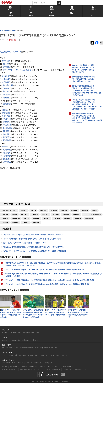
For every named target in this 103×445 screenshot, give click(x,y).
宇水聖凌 (8, 133)
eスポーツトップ (35, 416)
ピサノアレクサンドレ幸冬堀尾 (18, 75)
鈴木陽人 (8, 142)
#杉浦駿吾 (48, 226)
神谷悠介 (8, 130)
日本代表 (4, 394)
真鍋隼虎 (8, 157)
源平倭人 (8, 170)
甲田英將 (8, 127)
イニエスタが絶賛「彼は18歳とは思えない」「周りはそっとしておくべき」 (34, 257)
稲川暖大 (8, 105)
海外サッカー (29, 394)
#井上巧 (48, 230)
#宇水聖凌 (48, 234)
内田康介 (8, 164)
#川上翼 (34, 218)
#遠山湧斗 (28, 238)
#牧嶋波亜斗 (7, 238)
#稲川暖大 (16, 234)
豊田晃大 (7, 154)
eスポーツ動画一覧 (61, 416)
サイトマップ (33, 428)
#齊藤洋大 (6, 222)
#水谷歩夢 (55, 218)
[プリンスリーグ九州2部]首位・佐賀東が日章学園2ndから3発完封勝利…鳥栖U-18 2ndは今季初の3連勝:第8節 (34, 320)
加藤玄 (6, 118)
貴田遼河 (8, 167)
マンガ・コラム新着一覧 (9, 416)
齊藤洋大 (7, 124)
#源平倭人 (39, 238)
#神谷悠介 (37, 234)
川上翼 (7, 69)
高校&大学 (21, 394)
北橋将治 (8, 72)
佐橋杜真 (7, 84)
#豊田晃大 (25, 218)
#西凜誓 (56, 222)
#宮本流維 (44, 218)
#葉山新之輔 (38, 230)
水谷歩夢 (7, 87)
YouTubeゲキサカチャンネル (10, 409)
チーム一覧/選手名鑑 (46, 424)
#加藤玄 (36, 222)
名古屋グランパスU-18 (11, 56)
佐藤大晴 (7, 121)
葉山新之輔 (9, 93)
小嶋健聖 (8, 102)
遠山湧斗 (8, 160)
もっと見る (28, 281)
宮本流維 (7, 66)
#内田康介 (27, 226)
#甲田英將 (27, 222)
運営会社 (24, 428)
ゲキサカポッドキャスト (50, 409)
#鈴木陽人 (6, 226)
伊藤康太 (8, 96)
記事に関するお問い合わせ (27, 431)
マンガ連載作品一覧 (23, 416)
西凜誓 (7, 139)
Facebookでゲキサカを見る (82, 164)
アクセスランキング (19, 424)
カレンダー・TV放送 (33, 424)
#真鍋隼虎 (46, 222)
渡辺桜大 (8, 112)
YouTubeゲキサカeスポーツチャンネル (31, 409)
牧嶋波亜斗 (9, 136)
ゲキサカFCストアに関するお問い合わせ (74, 431)
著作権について (14, 428)
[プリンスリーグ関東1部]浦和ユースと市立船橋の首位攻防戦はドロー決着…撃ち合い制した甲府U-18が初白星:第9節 (33, 313)
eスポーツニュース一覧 (47, 416)
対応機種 (4, 428)
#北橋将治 (58, 226)
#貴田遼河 (16, 226)
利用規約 (42, 428)
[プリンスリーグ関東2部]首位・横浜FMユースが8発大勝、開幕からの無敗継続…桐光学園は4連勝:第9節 (34, 297)
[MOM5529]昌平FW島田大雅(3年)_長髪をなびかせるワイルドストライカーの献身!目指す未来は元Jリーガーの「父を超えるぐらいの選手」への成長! (34, 305)
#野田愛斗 (18, 238)
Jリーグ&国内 (13, 394)
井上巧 (7, 99)
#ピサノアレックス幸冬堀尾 (11, 230)
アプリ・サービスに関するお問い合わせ (49, 431)
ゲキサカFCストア (7, 424)
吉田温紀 (7, 90)
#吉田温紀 (37, 226)
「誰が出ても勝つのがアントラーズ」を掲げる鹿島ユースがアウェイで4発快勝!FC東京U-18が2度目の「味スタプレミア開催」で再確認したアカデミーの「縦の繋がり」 (34, 289)
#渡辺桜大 (27, 234)
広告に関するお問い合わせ (9, 431)
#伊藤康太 (49, 238)
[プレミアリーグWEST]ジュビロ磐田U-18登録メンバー (26, 261)
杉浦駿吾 (8, 148)
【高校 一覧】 (14, 44)
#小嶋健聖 (6, 234)
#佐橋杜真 (27, 230)
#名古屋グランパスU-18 (10, 218)
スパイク (36, 394)
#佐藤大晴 (16, 222)
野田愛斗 (8, 145)
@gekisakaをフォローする (81, 159)
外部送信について (68, 428)
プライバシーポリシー (54, 428)
